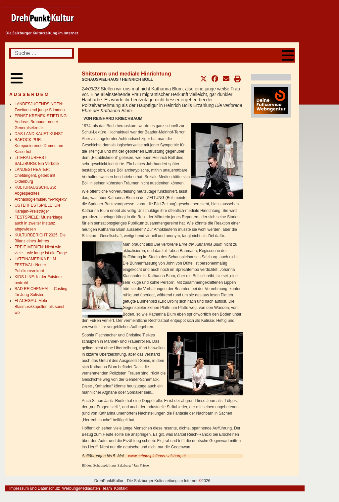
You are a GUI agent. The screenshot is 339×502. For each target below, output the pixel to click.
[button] (203, 78)
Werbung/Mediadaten (81, 488)
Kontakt (120, 488)
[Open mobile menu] (287, 55)
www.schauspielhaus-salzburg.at (157, 456)
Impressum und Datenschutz (34, 488)
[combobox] (41, 53)
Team (107, 488)
